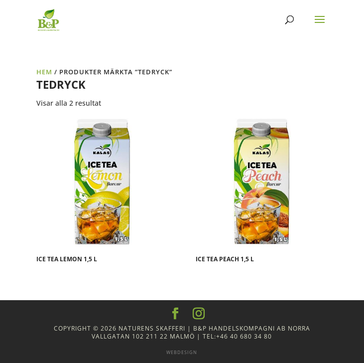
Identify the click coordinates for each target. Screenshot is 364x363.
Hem (44, 71)
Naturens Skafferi (152, 328)
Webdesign (181, 352)
